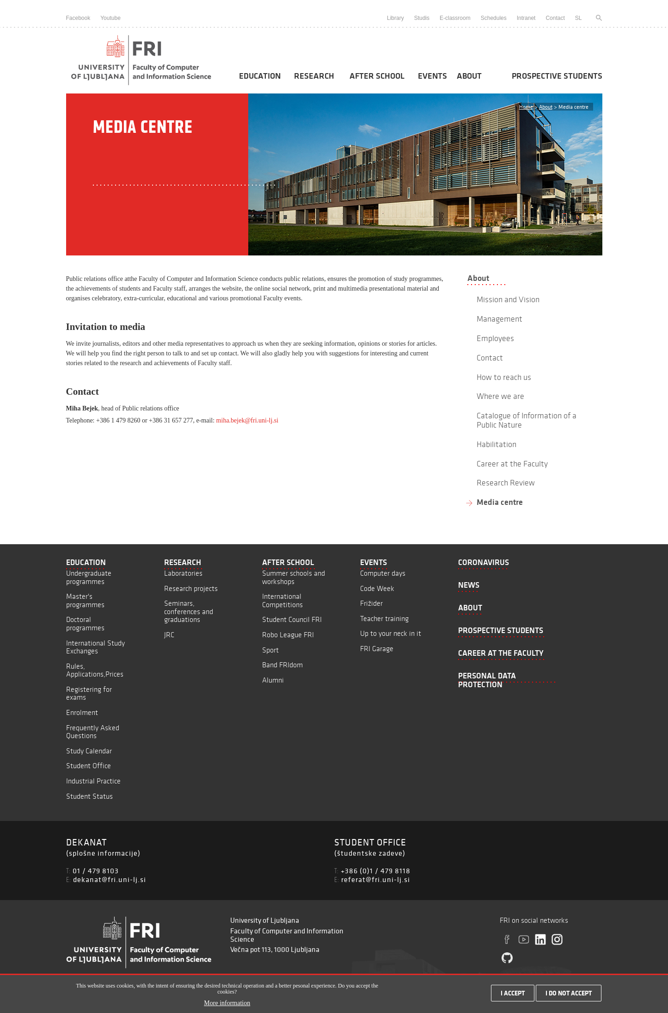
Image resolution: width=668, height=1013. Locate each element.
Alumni (273, 680)
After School (376, 75)
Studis (421, 18)
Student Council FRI (292, 619)
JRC (169, 634)
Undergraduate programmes (88, 577)
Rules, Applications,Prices (94, 670)
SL (578, 18)
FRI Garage (376, 648)
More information (227, 1004)
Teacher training (384, 618)
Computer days (382, 573)
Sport (270, 650)
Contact (554, 18)
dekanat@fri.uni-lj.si (109, 879)
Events (432, 75)
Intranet (526, 18)
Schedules (494, 18)
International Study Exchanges (95, 647)
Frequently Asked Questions (92, 731)
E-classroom (455, 18)
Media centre (500, 502)
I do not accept (568, 995)
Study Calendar (89, 750)
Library (395, 18)
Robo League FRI (288, 634)
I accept (513, 995)
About (469, 75)
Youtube (110, 18)
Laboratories (183, 573)
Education (260, 75)
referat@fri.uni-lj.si (375, 879)
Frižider (371, 603)
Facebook (78, 18)
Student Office (88, 765)
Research (314, 75)
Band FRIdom (282, 664)
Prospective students (557, 75)
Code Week (377, 588)
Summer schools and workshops (293, 577)
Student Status (89, 796)
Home (526, 106)
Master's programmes (85, 600)
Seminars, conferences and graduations (188, 611)
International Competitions (282, 600)
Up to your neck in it (390, 633)
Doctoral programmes (85, 623)
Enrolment (82, 712)
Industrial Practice (93, 781)
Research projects (191, 588)
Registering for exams (89, 693)
